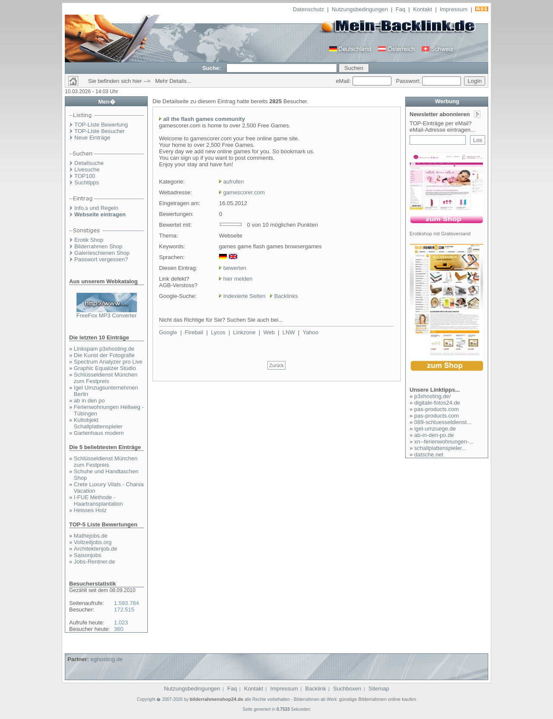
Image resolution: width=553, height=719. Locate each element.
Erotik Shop (88, 240)
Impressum (453, 9)
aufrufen (233, 181)
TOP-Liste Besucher (99, 131)
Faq (400, 9)
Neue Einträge (92, 137)
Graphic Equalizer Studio (105, 368)
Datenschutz (308, 9)
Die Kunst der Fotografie (104, 355)
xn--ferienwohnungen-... (444, 441)
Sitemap (379, 688)
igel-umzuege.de (435, 428)
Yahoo (310, 332)
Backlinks (286, 296)
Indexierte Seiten (244, 296)
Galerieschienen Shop (102, 253)
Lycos (218, 332)
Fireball (194, 332)
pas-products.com (436, 409)
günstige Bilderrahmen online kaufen (377, 699)
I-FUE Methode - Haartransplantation (98, 500)
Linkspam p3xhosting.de (104, 348)
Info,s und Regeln (96, 208)
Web (269, 332)
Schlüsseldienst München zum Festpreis (105, 377)
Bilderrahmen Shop (98, 246)
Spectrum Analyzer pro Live (108, 361)
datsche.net (428, 454)
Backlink (315, 688)
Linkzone (244, 332)
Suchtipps (86, 182)
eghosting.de (106, 659)
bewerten (234, 268)
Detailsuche (89, 163)
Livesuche (87, 169)
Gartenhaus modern (99, 433)
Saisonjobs (88, 555)
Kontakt (422, 9)
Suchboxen (347, 688)
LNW (289, 332)
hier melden (237, 279)
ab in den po (89, 400)
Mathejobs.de (91, 535)
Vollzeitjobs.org (92, 542)
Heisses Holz (90, 510)
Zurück (276, 365)
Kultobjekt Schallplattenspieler (98, 423)
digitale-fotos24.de (437, 402)
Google (168, 332)
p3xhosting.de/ (432, 396)
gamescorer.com (244, 192)
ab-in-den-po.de (434, 435)
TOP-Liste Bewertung (101, 124)
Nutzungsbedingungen (360, 9)
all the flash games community (204, 119)
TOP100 (84, 176)
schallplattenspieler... (440, 448)
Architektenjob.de (95, 548)
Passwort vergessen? (101, 259)
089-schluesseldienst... (442, 422)
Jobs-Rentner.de (94, 561)
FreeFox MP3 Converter (106, 315)
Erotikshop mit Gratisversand (440, 233)
